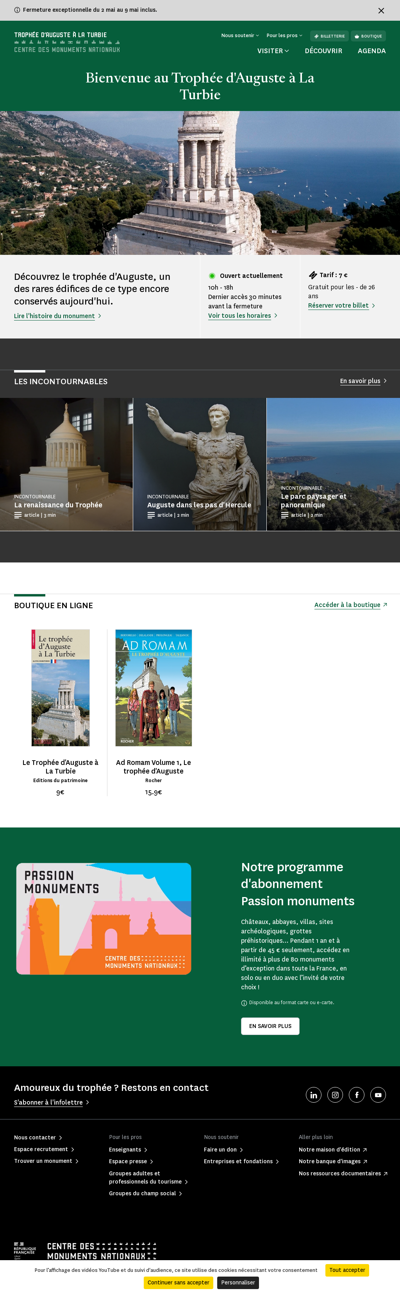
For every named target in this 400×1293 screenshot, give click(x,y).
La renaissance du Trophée (58, 505)
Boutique (368, 36)
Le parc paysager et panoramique (313, 501)
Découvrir (323, 51)
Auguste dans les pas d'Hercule (199, 505)
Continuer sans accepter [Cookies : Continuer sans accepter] (178, 1282)
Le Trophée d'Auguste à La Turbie (60, 766)
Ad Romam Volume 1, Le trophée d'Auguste (153, 766)
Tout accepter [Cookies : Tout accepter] (347, 1270)
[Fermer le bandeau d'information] (381, 10)
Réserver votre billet (338, 305)
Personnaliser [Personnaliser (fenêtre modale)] (238, 1282)
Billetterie (329, 36)
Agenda (372, 51)
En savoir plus (270, 1026)
